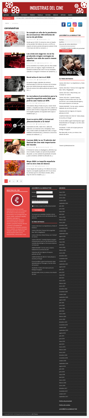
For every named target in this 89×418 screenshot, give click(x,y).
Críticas (63, 15)
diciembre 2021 (63, 256)
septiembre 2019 (63, 330)
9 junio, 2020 (31, 166)
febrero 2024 (62, 195)
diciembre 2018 (63, 355)
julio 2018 (61, 369)
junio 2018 (61, 371)
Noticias (6, 15)
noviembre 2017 (63, 391)
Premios (32, 15)
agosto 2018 (62, 366)
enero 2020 (62, 319)
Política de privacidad (65, 401)
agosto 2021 (62, 267)
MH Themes (35, 414)
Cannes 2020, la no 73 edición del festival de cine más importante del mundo (41, 142)
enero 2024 (62, 197)
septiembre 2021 (63, 264)
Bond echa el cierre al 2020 (38, 77)
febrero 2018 (62, 383)
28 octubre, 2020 (32, 63)
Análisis (55, 15)
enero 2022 (62, 253)
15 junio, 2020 (31, 124)
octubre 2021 (62, 261)
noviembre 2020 (63, 291)
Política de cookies (64, 405)
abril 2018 (61, 377)
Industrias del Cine (44, 63)
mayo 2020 (62, 308)
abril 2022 (61, 244)
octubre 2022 (62, 231)
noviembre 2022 (63, 228)
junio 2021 (61, 272)
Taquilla (40, 15)
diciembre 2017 (63, 388)
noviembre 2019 (63, 325)
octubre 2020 (62, 294)
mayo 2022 (62, 242)
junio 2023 (61, 209)
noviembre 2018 (63, 358)
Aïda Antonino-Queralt (43, 147)
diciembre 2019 (63, 322)
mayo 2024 (62, 192)
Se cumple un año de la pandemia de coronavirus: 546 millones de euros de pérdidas (42, 34)
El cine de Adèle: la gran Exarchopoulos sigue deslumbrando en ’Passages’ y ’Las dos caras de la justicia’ (71, 123)
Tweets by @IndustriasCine (66, 145)
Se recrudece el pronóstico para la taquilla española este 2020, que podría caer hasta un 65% (42, 98)
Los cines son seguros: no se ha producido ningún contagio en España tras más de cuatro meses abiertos (41, 57)
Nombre (61, 40)
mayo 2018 (62, 374)
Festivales (24, 15)
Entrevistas (15, 15)
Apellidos (61, 42)
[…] (46, 48)
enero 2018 (62, 385)
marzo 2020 (62, 313)
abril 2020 (61, 311)
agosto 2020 (62, 300)
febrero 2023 (62, 220)
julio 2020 (61, 302)
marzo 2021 (62, 280)
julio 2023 (61, 206)
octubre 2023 (62, 200)
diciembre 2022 (63, 225)
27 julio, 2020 (31, 103)
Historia (47, 15)
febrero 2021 (62, 283)
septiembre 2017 (63, 396)
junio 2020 (61, 305)
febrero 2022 (62, 250)
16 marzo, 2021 (32, 39)
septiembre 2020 (63, 297)
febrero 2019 (62, 349)
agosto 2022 (62, 236)
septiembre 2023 (63, 203)
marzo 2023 (62, 217)
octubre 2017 (62, 394)
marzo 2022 (62, 247)
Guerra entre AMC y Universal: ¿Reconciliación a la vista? (40, 120)
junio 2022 (61, 239)
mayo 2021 (62, 275)
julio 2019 (61, 336)
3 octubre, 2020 (32, 79)
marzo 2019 (62, 347)
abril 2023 (61, 214)
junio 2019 (61, 338)
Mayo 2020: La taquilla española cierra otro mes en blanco (41, 162)
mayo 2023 (62, 211)
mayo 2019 (62, 341)
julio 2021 (61, 269)
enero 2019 (62, 352)
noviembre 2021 (63, 258)
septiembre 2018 (63, 363)
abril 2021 (61, 278)
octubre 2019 (62, 327)
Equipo (70, 15)
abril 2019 (61, 344)
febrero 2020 (62, 316)
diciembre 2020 (63, 289)
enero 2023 (62, 222)
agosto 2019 (62, 333)
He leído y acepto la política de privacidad (72, 48)
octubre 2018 (62, 360)
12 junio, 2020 (31, 147)
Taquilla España (42, 39)
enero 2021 (62, 286)
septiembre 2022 (63, 233)
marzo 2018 (62, 380)
